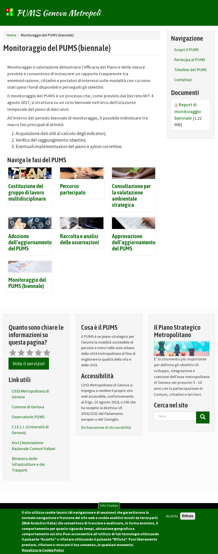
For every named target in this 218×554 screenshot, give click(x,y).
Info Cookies (109, 507)
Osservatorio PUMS (28, 416)
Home (11, 35)
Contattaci (183, 79)
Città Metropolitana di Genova (30, 394)
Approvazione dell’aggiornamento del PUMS (133, 243)
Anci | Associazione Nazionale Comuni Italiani (33, 445)
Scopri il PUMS (186, 49)
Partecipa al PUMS (189, 59)
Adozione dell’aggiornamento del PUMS (30, 243)
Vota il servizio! (29, 363)
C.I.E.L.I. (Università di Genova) (30, 429)
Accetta (172, 518)
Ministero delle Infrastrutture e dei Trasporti (28, 464)
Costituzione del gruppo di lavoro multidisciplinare (27, 193)
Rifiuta (187, 518)
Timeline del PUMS (190, 69)
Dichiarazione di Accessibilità (106, 427)
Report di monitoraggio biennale (187, 111)
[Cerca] (202, 417)
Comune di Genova (28, 406)
